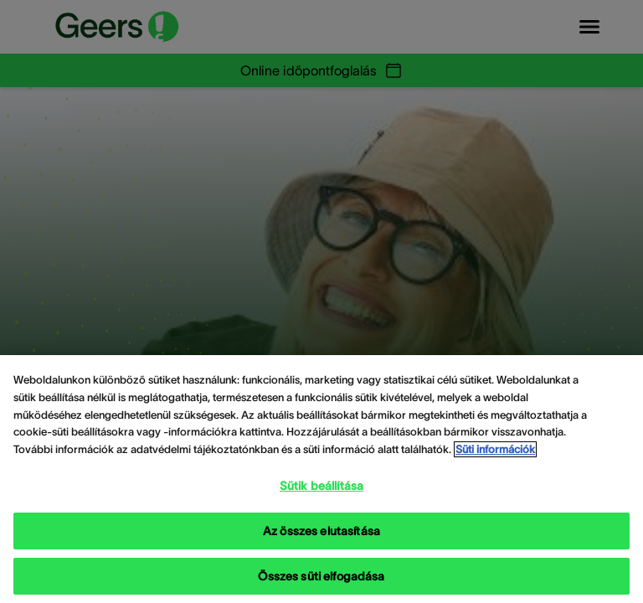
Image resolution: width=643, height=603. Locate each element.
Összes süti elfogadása (321, 576)
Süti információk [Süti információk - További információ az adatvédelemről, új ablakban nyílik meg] (495, 449)
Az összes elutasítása (321, 531)
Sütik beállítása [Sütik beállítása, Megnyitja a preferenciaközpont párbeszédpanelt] (321, 485)
